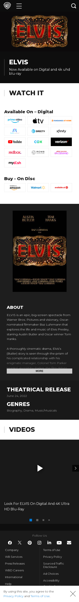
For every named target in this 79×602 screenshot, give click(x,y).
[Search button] (73, 6)
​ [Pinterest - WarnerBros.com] (29, 543)
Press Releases (15, 563)
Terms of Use (51, 550)
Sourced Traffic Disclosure (53, 565)
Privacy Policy (52, 556)
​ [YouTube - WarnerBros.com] (59, 543)
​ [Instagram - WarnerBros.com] (39, 543)
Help (8, 583)
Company (12, 550)
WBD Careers (14, 570)
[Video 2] (75, 468)
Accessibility (51, 580)
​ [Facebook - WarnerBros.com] (9, 543)
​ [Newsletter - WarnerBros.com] (69, 543)
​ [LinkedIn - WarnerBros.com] (49, 542)
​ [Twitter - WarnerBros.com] (19, 543)
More (39, 371)
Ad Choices (51, 573)
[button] (40, 468)
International (13, 577)
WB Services (13, 556)
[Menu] (19, 6)
